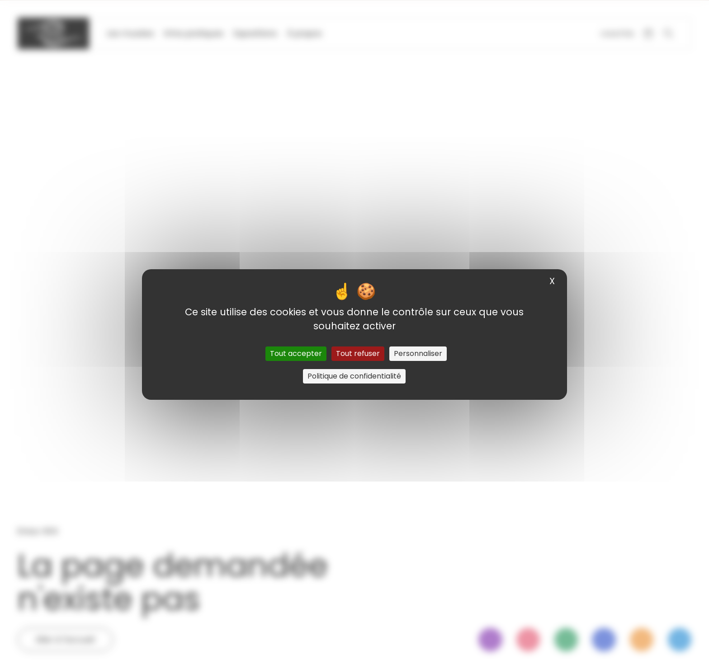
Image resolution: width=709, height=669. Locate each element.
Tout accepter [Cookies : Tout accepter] (296, 353)
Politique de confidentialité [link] (354, 376)
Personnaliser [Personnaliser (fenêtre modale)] (418, 353)
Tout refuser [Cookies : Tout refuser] (358, 353)
